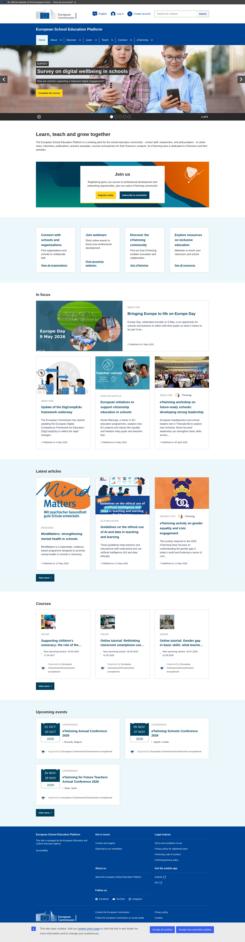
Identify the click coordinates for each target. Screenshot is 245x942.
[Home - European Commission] (58, 917)
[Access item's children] (62, 40)
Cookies (159, 918)
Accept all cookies (162, 929)
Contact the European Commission (112, 912)
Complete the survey (49, 93)
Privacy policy (161, 912)
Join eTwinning (139, 265)
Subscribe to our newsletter (108, 849)
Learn (89, 40)
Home (42, 40)
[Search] (203, 14)
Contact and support (105, 843)
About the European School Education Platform (118, 877)
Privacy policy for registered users (171, 849)
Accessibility (42, 850)
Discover (71, 40)
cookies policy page (89, 928)
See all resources (185, 265)
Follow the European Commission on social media (119, 918)
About (53, 40)
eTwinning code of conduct (168, 854)
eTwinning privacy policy (166, 860)
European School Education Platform (58, 834)
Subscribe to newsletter (134, 195)
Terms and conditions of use (168, 843)
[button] (99, 13)
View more (44, 578)
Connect (122, 40)
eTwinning (142, 40)
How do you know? (64, 2)
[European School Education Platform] (58, 14)
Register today (105, 195)
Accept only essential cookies (195, 929)
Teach (105, 40)
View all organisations (54, 265)
